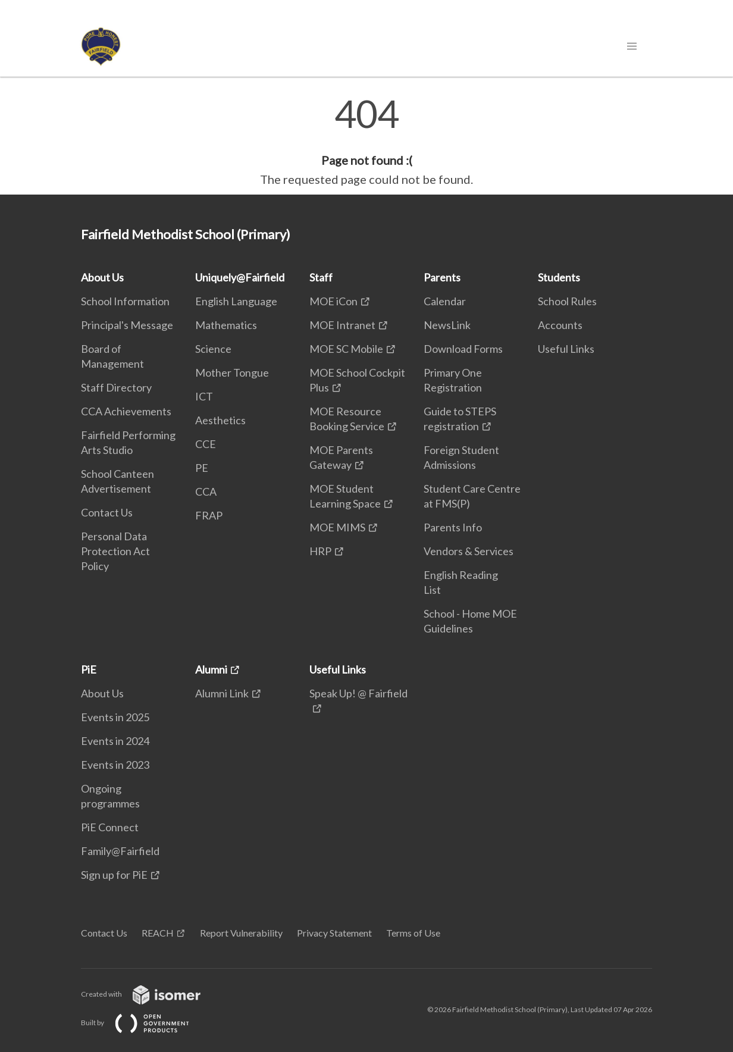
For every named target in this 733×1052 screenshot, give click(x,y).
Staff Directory (116, 387)
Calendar (445, 301)
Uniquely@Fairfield (239, 277)
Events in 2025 (115, 717)
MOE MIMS (337, 527)
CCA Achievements (126, 411)
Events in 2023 (115, 764)
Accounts (560, 324)
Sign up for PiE (114, 874)
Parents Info (453, 527)
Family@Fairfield (120, 850)
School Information (125, 301)
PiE (88, 669)
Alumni (211, 669)
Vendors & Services (468, 551)
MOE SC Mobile (346, 348)
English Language (236, 301)
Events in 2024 (115, 740)
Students (559, 277)
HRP (320, 551)
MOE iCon (333, 301)
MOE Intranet (342, 324)
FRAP (209, 515)
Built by (144, 1022)
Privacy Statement (334, 932)
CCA (206, 491)
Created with (150, 994)
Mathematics (226, 324)
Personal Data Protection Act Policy (115, 551)
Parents (442, 277)
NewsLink (447, 324)
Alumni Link (222, 693)
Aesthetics (220, 420)
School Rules (567, 301)
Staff (321, 277)
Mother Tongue (232, 372)
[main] (366, 142)
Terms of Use (413, 932)
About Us (102, 277)
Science (213, 348)
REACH (158, 932)
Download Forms (463, 348)
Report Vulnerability (241, 932)
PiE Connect (110, 827)
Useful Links (566, 348)
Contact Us (107, 512)
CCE (205, 443)
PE (201, 467)
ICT (204, 396)
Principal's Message (127, 324)
